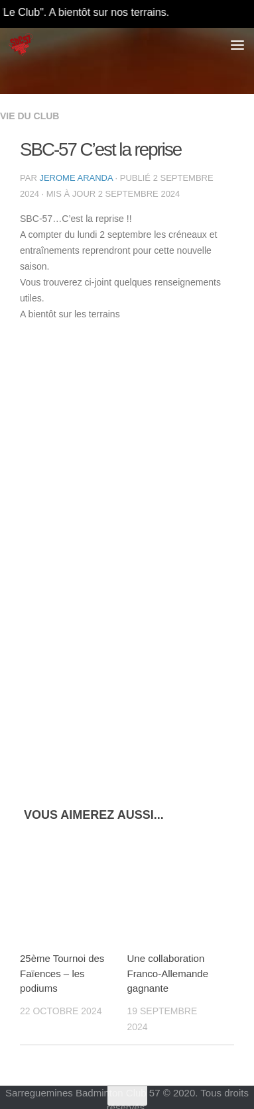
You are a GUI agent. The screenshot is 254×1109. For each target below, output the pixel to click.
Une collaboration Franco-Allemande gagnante (168, 973)
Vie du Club (29, 116)
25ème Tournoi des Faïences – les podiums (62, 973)
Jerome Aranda (76, 178)
